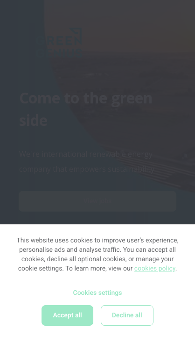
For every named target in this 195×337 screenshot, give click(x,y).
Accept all (67, 315)
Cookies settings (97, 293)
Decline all (127, 315)
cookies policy (154, 268)
